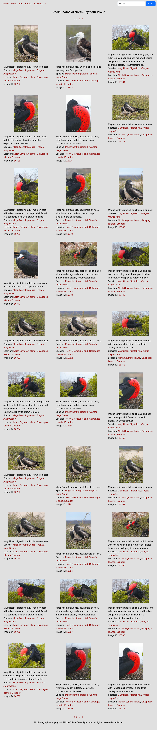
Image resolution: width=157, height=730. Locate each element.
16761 (69, 504)
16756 (122, 438)
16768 (122, 635)
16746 (122, 227)
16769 (17, 696)
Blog (21, 3)
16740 (69, 234)
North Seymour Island (24, 77)
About (14, 3)
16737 (122, 141)
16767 (69, 632)
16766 (17, 632)
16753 (122, 364)
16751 (17, 358)
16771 (122, 708)
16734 (122, 82)
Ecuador (16, 80)
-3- (79, 18)
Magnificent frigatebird (24, 70)
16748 (69, 295)
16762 (122, 504)
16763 (17, 558)
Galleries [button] (39, 3)
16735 (17, 160)
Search (28, 3)
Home (5, 3)
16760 (17, 492)
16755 (69, 425)
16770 (69, 708)
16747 (17, 303)
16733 (69, 87)
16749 (122, 295)
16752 (69, 358)
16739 (17, 234)
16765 (122, 565)
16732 (17, 84)
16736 (69, 160)
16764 (69, 571)
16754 (17, 429)
